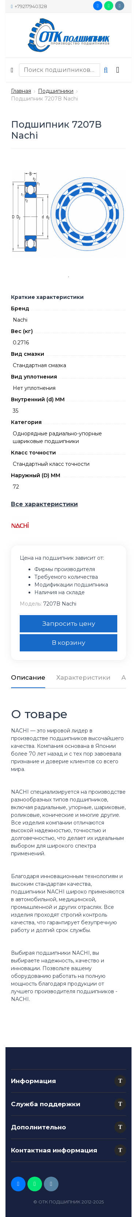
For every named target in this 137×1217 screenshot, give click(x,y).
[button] (120, 1081)
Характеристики (83, 677)
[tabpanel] (68, 213)
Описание (28, 677)
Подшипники (55, 91)
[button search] (105, 70)
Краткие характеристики (47, 297)
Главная (21, 91)
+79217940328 (29, 6)
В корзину (68, 642)
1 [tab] (68, 277)
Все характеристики (44, 504)
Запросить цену (68, 623)
